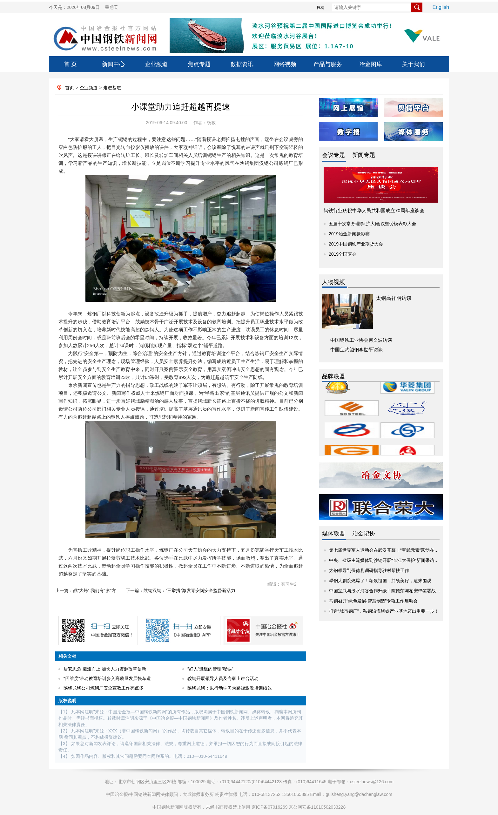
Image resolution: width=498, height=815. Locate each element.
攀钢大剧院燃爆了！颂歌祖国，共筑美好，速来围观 (380, 580)
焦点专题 (199, 64)
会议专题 (333, 155)
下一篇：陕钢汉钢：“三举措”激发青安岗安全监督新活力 (180, 590)
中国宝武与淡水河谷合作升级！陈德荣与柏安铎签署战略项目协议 (393, 590)
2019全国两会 (342, 254)
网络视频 (284, 64)
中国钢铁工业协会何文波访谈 (361, 340)
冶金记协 (363, 533)
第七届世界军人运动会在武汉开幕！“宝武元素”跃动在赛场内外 (390, 550)
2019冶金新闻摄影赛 (349, 233)
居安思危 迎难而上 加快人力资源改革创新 (105, 668)
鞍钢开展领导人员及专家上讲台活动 (223, 678)
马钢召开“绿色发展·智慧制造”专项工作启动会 (373, 600)
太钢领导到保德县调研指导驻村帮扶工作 (369, 570)
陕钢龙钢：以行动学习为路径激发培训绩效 (229, 687)
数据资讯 (242, 64)
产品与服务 (327, 64)
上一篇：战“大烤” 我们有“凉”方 (85, 590)
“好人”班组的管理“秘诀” (210, 668)
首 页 (70, 64)
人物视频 (333, 282)
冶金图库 (370, 64)
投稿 (320, 7)
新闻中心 (113, 64)
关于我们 (413, 64)
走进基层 (112, 87)
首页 (69, 87)
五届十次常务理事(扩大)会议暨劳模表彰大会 (372, 223)
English (441, 7)
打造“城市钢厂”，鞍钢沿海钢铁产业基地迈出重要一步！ (384, 611)
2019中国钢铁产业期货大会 (356, 243)
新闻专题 (363, 155)
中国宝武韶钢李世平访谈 (356, 349)
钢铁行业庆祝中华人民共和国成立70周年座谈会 (374, 210)
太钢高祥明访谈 (394, 298)
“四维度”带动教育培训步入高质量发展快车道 (107, 678)
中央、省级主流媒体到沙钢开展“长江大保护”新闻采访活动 (386, 560)
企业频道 (156, 64)
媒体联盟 (333, 533)
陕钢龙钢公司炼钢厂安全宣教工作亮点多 (104, 687)
